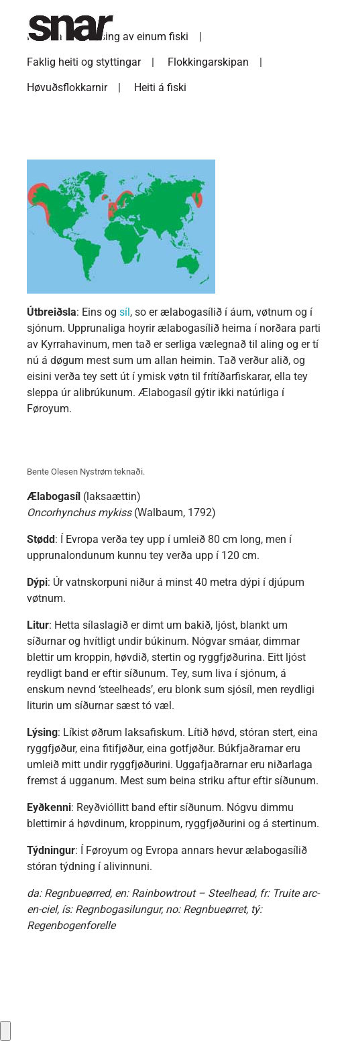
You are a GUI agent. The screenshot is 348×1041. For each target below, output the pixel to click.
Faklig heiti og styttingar (84, 62)
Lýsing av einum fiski (138, 36)
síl (124, 312)
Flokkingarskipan (208, 62)
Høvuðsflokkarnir (67, 87)
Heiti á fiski (160, 87)
